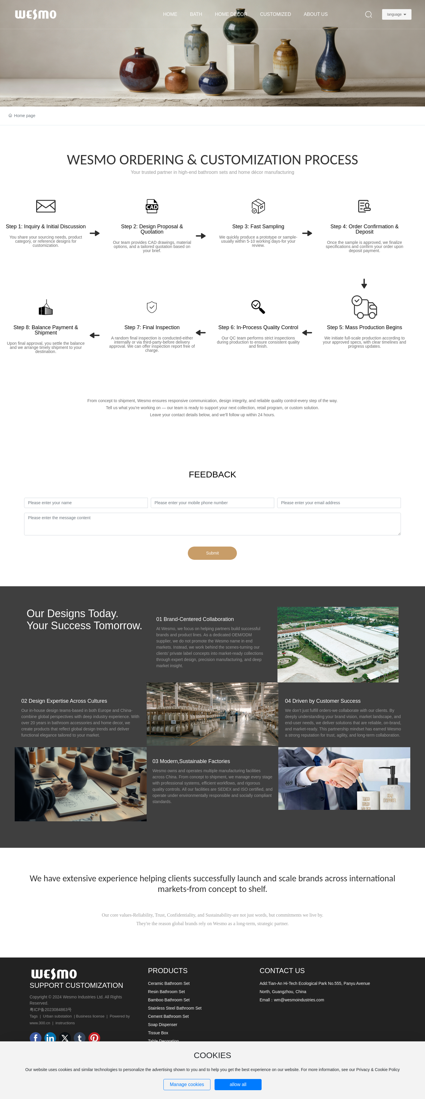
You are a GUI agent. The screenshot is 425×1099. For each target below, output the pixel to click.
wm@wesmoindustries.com (299, 1000)
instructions (65, 1023)
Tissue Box (158, 1032)
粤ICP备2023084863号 (51, 1009)
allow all (238, 1084)
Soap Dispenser (163, 1024)
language (394, 14)
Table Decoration (163, 1041)
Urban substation (57, 1016)
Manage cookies (187, 1084)
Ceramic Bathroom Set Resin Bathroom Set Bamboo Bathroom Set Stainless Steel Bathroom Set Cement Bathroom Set (175, 1000)
